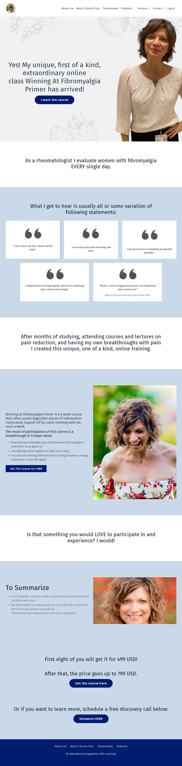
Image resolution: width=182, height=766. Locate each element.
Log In (171, 8)
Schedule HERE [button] (91, 719)
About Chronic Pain (88, 8)
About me (67, 8)
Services (144, 8)
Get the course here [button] (91, 683)
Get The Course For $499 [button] (26, 468)
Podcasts (126, 8)
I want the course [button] (54, 100)
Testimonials (110, 8)
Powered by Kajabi (91, 758)
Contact (159, 8)
